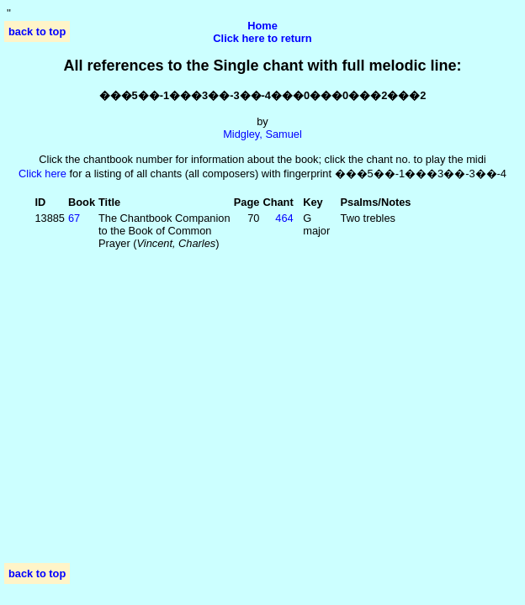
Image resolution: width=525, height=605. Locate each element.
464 (284, 218)
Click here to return (262, 38)
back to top (37, 31)
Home (262, 25)
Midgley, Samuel (262, 134)
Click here (42, 173)
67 (74, 218)
